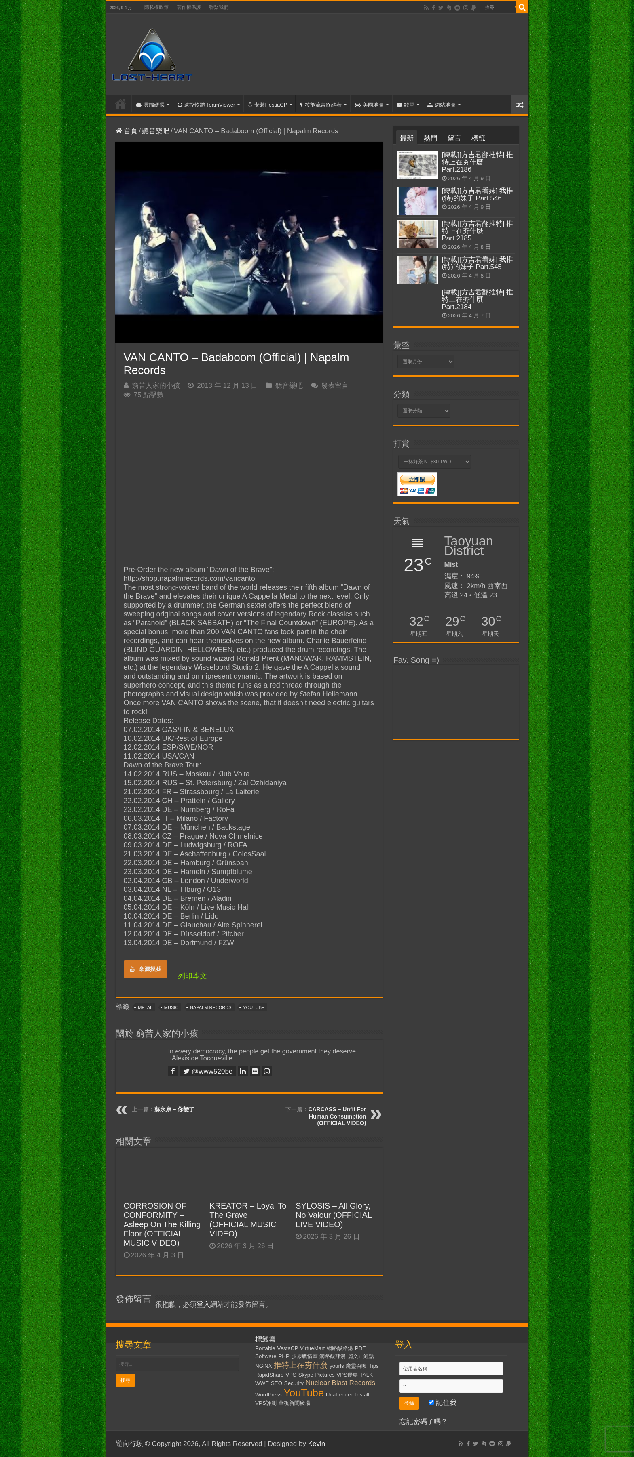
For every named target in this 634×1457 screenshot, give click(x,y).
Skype (305, 1375)
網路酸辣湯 (332, 1356)
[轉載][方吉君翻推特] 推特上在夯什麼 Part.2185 (478, 231)
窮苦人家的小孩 (156, 385)
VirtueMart (312, 1348)
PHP (283, 1356)
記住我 (442, 1403)
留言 (454, 138)
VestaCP (287, 1348)
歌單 (405, 105)
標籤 (478, 138)
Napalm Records (210, 1007)
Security (294, 1383)
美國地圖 (369, 105)
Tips (374, 1366)
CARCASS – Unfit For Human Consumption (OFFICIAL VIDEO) (337, 1116)
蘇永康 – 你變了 (174, 1109)
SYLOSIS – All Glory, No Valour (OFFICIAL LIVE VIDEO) (334, 1215)
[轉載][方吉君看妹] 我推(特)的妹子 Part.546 (478, 194)
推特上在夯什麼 (301, 1365)
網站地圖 (441, 105)
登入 (203, 1304)
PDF (360, 1348)
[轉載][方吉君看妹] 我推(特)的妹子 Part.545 (478, 263)
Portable (265, 1348)
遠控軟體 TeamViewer (206, 105)
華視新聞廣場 (294, 1403)
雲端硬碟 (150, 105)
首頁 (120, 103)
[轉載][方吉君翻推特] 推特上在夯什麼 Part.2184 (478, 299)
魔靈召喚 (356, 1366)
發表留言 (335, 385)
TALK (366, 1375)
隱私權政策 (156, 7)
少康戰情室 (305, 1356)
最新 (407, 138)
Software (266, 1356)
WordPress (268, 1395)
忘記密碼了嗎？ (423, 1421)
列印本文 (192, 976)
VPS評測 (266, 1403)
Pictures (324, 1375)
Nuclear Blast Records (340, 1383)
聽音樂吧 (155, 131)
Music (171, 1007)
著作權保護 (189, 7)
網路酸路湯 (340, 1348)
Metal (145, 1007)
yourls (337, 1366)
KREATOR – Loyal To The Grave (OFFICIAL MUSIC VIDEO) (247, 1219)
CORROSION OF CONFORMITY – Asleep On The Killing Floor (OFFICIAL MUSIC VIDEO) (162, 1224)
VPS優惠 (347, 1375)
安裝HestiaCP (267, 105)
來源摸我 (145, 969)
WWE (262, 1383)
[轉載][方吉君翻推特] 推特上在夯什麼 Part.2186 (478, 162)
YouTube (253, 1007)
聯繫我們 (218, 7)
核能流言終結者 (321, 105)
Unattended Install (347, 1395)
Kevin (316, 1444)
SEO (276, 1383)
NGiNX (263, 1366)
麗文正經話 (361, 1356)
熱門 (430, 138)
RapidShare (269, 1375)
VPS (290, 1375)
